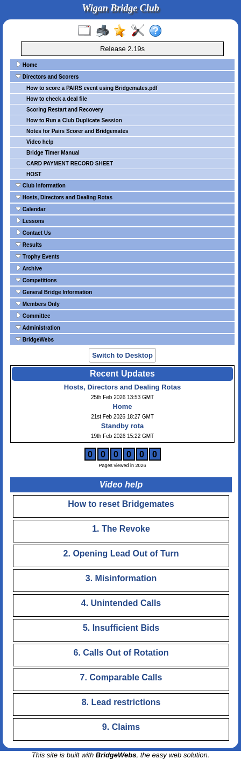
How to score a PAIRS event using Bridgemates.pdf (92, 88)
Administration (38, 327)
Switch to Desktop (122, 355)
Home (27, 64)
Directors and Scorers (47, 76)
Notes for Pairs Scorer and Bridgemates (77, 131)
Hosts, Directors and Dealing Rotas (64, 197)
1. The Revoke (121, 528)
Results (29, 244)
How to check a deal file (56, 99)
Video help (39, 142)
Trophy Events (38, 256)
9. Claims (121, 727)
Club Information (41, 185)
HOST (33, 174)
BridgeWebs (35, 339)
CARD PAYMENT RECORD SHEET (69, 163)
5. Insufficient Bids (121, 627)
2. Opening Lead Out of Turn (121, 553)
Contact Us (33, 232)
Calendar (31, 209)
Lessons (30, 221)
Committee (33, 315)
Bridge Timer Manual (53, 153)
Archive (29, 268)
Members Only (38, 304)
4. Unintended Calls (121, 603)
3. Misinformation (121, 578)
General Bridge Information (54, 292)
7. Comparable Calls (121, 677)
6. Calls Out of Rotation (121, 652)
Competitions (36, 280)
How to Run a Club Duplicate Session (74, 120)
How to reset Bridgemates (121, 504)
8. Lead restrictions (121, 702)
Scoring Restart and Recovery (64, 110)
